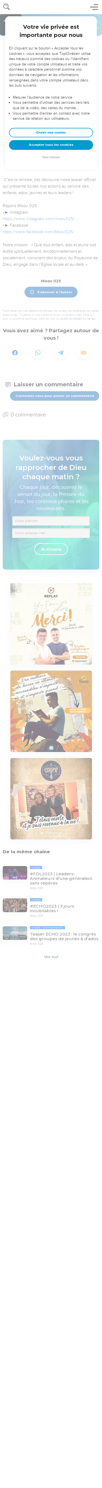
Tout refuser (51, 157)
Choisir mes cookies (51, 132)
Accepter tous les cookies (51, 145)
